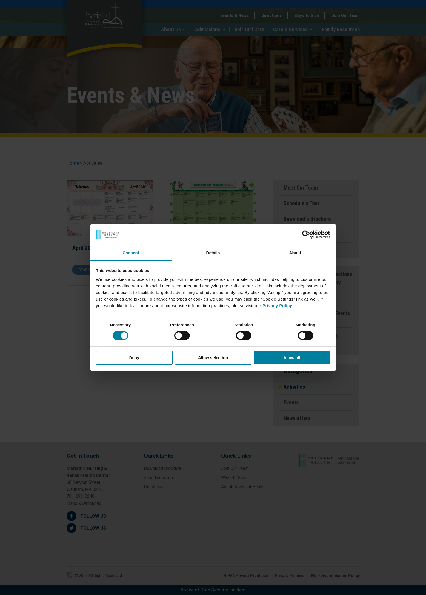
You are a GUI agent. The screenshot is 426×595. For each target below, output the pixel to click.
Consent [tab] (130, 252)
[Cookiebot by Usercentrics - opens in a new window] (306, 234)
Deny (134, 357)
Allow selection (213, 357)
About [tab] (295, 252)
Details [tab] (213, 252)
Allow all (292, 357)
